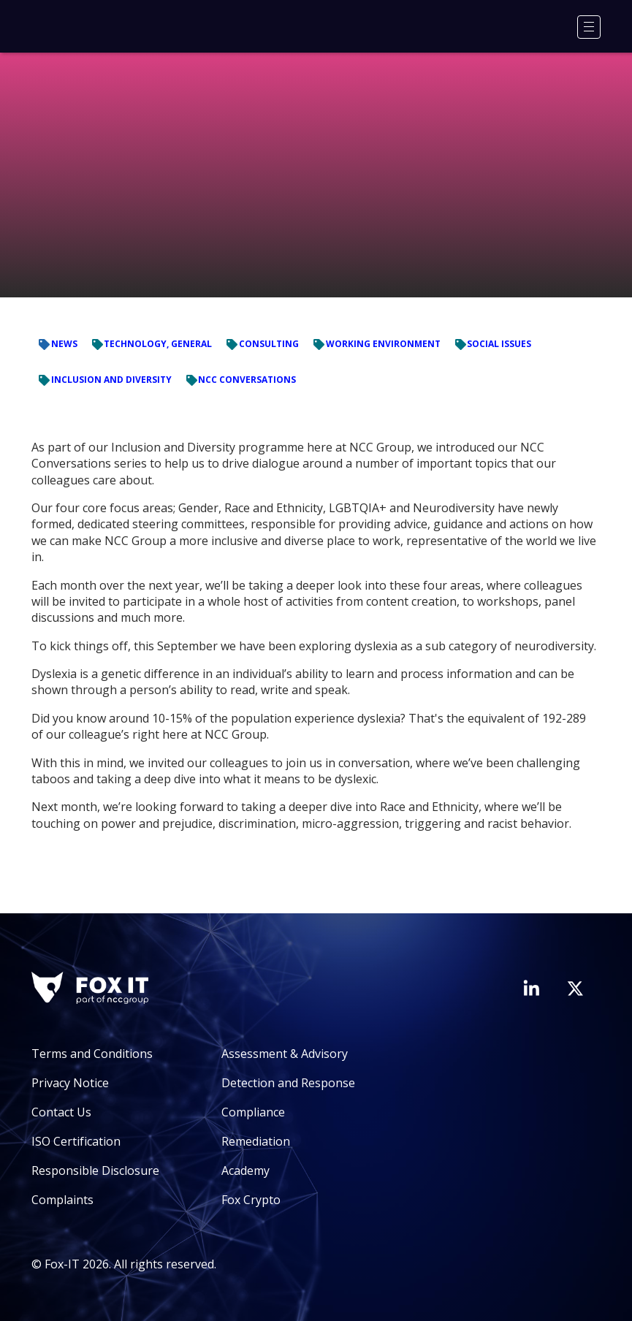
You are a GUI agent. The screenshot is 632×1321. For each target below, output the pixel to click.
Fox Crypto (251, 1200)
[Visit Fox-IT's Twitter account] (575, 988)
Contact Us (61, 1112)
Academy (245, 1170)
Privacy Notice (70, 1083)
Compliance (253, 1112)
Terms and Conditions (92, 1054)
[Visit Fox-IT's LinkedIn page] (531, 988)
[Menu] (589, 27)
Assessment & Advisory (284, 1054)
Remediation (255, 1141)
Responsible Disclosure (95, 1170)
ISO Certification (76, 1141)
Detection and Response (288, 1083)
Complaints (62, 1200)
